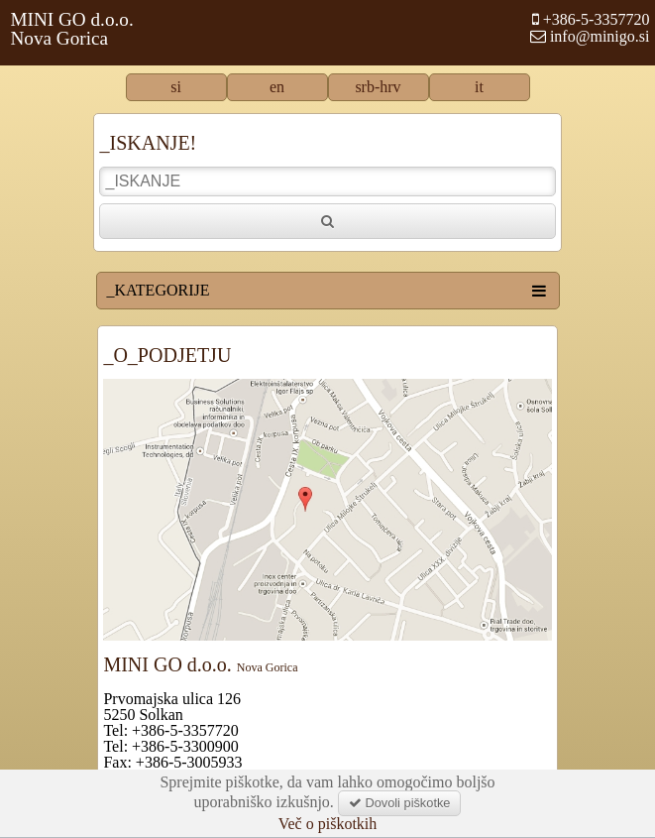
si (175, 87)
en (277, 87)
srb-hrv (377, 87)
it (479, 87)
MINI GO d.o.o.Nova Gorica (72, 29)
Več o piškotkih (328, 824)
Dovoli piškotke (400, 802)
